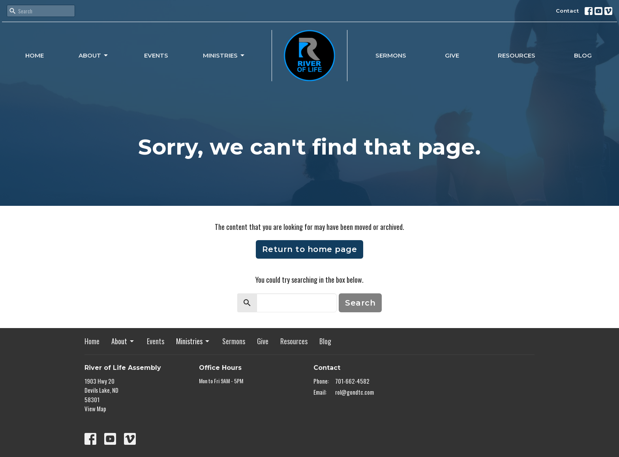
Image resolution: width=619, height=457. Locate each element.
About (94, 56)
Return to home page (309, 249)
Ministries (224, 56)
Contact (567, 10)
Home (34, 55)
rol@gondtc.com (354, 392)
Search (360, 303)
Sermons (390, 55)
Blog (583, 55)
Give (452, 55)
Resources (516, 55)
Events (156, 55)
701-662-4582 (352, 381)
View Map (95, 408)
